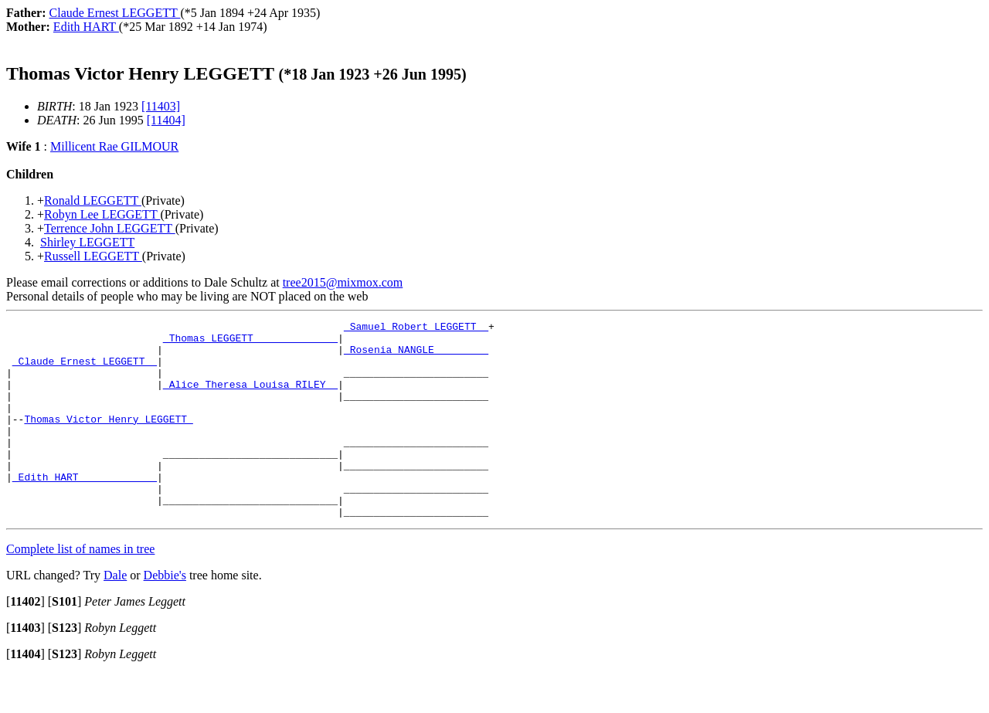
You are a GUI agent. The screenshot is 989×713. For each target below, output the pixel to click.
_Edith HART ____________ (84, 509)
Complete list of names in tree (80, 588)
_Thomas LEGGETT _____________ (250, 342)
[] (25, 640)
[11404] (166, 120)
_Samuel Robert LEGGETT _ (416, 328)
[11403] (160, 106)
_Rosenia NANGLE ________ (416, 356)
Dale (115, 614)
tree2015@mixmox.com (343, 282)
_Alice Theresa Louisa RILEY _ (250, 398)
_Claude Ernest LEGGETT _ (84, 370)
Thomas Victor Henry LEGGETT (108, 439)
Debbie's (165, 614)
